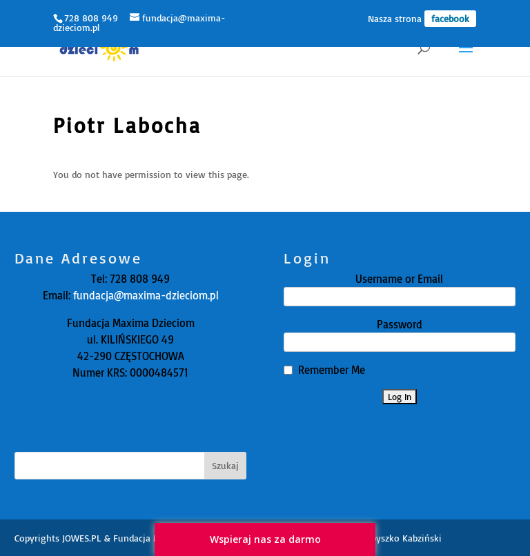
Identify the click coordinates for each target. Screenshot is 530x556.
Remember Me (331, 370)
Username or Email (399, 279)
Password (399, 324)
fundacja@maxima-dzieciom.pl (144, 295)
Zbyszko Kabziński (404, 538)
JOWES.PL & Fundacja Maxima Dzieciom (145, 538)
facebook (450, 18)
